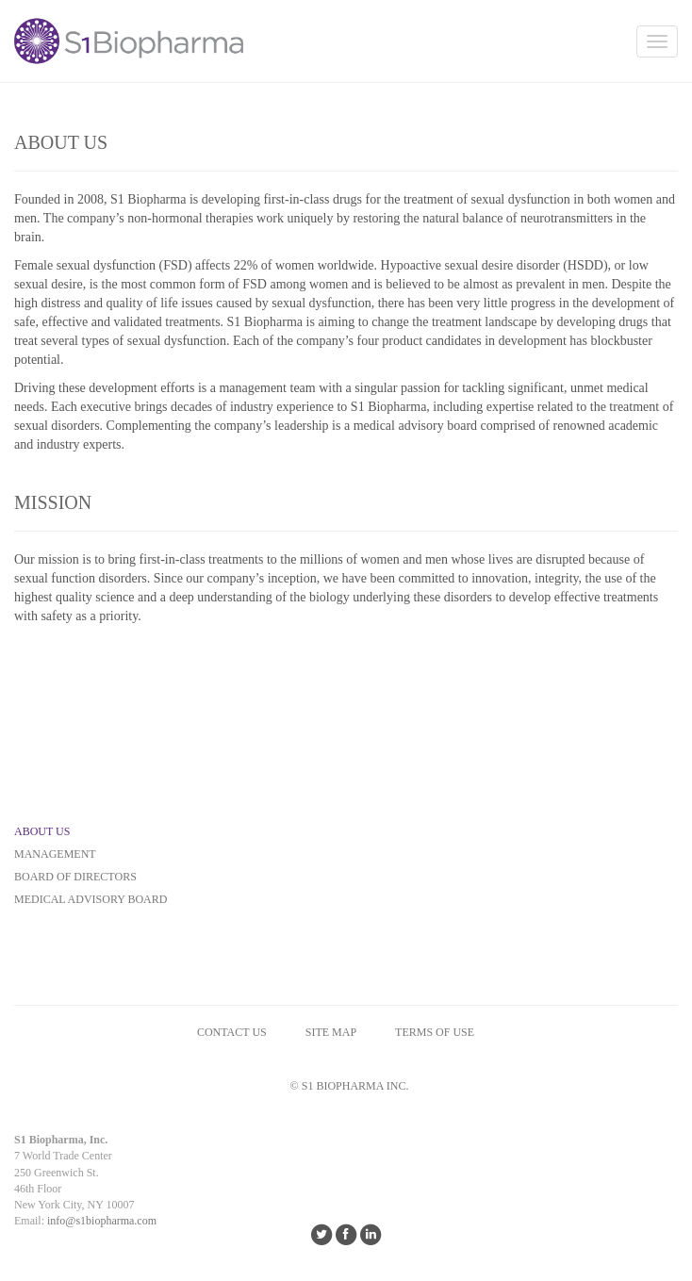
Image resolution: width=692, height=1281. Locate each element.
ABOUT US (42, 831)
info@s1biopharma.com (102, 1220)
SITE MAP (330, 1032)
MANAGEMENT (55, 854)
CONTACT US (232, 1032)
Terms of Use (434, 1032)
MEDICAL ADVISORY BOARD (90, 899)
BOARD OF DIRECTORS (75, 876)
